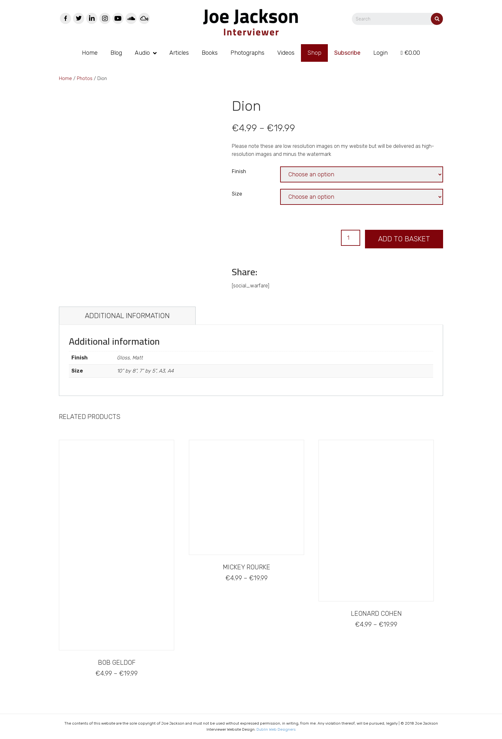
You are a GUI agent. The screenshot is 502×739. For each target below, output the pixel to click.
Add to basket (404, 239)
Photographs (247, 52)
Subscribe (347, 52)
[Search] (397, 19)
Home (90, 52)
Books (210, 52)
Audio (142, 52)
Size (237, 194)
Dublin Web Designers (276, 729)
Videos (286, 52)
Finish (239, 171)
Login (380, 52)
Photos (85, 78)
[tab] (127, 316)
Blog (116, 52)
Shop (314, 52)
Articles (179, 52)
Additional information (127, 315)
